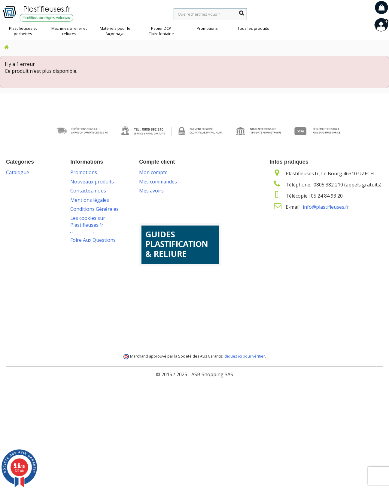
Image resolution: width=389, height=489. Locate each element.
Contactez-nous (88, 190)
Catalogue (17, 172)
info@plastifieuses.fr (326, 207)
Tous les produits (253, 28)
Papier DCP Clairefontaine (161, 31)
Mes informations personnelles (174, 209)
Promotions (207, 28)
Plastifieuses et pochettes (23, 31)
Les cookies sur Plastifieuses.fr (87, 221)
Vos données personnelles (85, 237)
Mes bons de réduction (165, 218)
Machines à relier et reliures (69, 31)
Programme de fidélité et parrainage (95, 325)
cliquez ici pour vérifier (244, 454)
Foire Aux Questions (93, 372)
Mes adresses (154, 200)
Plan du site (83, 354)
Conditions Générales (94, 209)
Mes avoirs (151, 190)
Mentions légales (89, 200)
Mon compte (153, 172)
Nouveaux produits (92, 181)
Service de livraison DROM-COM (91, 341)
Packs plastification (91, 266)
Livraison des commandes (85, 278)
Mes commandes (158, 181)
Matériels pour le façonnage (115, 31)
